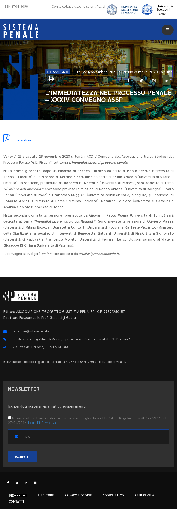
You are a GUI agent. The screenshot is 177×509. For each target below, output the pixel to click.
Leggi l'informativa (42, 422)
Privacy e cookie (78, 495)
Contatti (16, 501)
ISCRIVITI (22, 456)
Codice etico (113, 495)
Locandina (17, 140)
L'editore (46, 495)
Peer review (144, 495)
